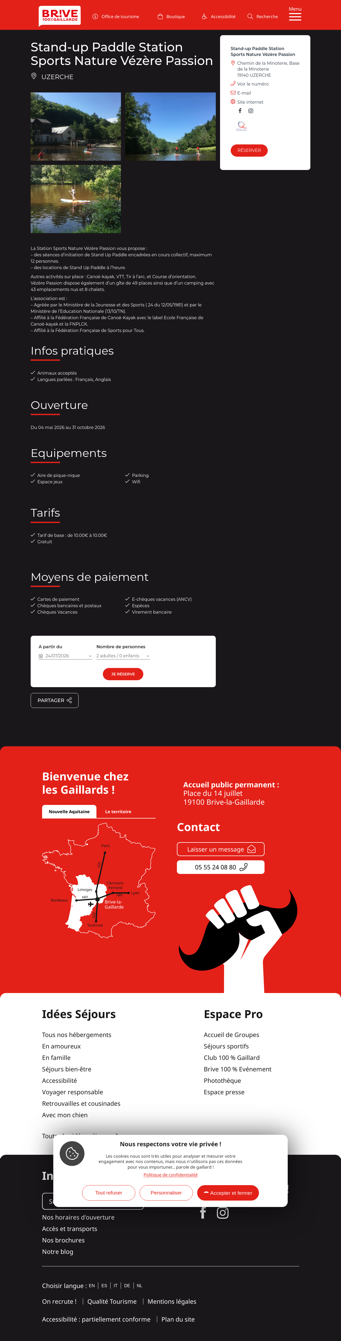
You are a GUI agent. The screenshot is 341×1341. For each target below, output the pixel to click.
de (127, 1285)
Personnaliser (166, 1193)
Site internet (250, 102)
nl (139, 1285)
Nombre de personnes (120, 646)
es (104, 1285)
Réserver (249, 150)
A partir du (50, 646)
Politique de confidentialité (171, 1175)
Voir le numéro (253, 84)
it (115, 1285)
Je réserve (123, 674)
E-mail (244, 93)
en (92, 1285)
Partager (55, 700)
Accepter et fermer (231, 1193)
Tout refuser (108, 1193)
